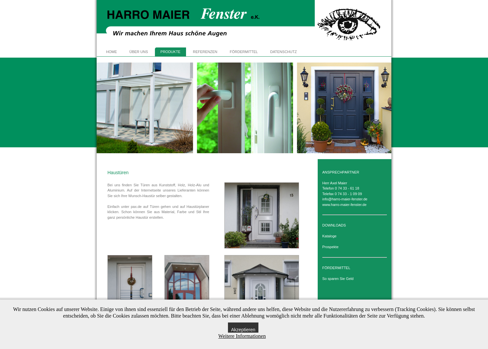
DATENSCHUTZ (283, 52)
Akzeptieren (243, 329)
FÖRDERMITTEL (244, 52)
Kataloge (329, 236)
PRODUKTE (170, 52)
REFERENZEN (205, 52)
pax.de (136, 207)
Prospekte (330, 247)
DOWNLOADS (334, 225)
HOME (111, 52)
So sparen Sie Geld (337, 279)
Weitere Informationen (242, 336)
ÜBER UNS (138, 52)
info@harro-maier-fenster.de (344, 199)
